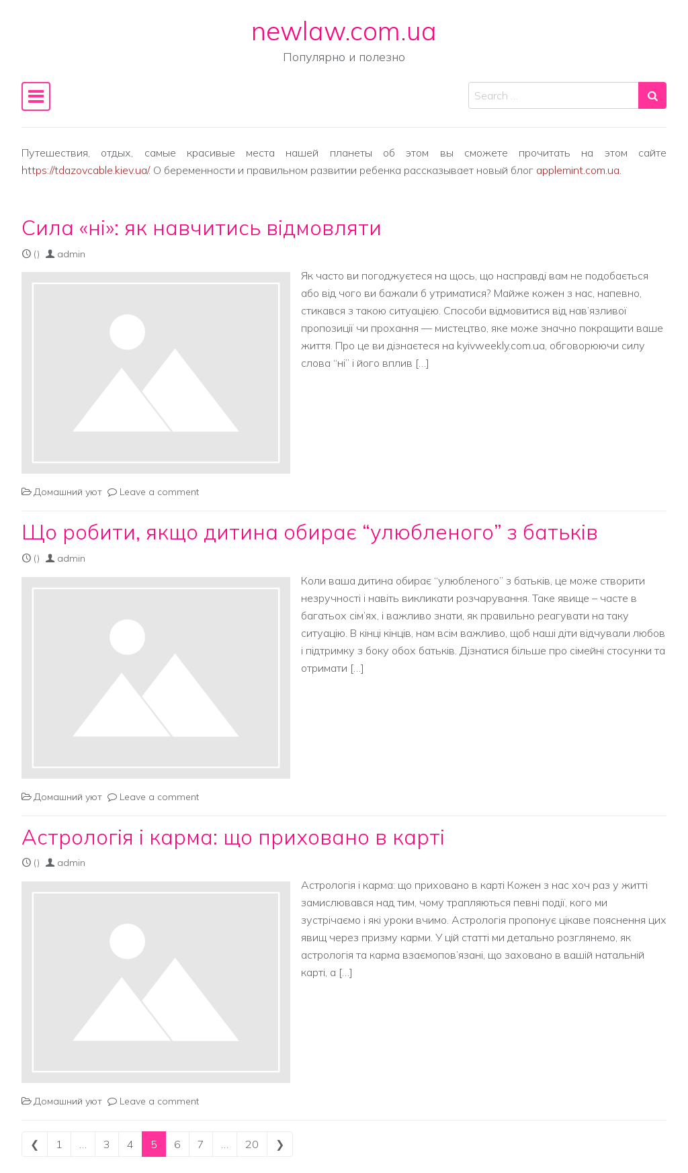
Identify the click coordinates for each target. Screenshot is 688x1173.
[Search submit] (652, 95)
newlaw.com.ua (344, 30)
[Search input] (553, 95)
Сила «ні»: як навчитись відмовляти (202, 227)
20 (252, 1144)
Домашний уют (68, 492)
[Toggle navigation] (36, 96)
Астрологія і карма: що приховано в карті (233, 837)
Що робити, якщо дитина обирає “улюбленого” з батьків (310, 532)
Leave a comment (159, 492)
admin (71, 254)
